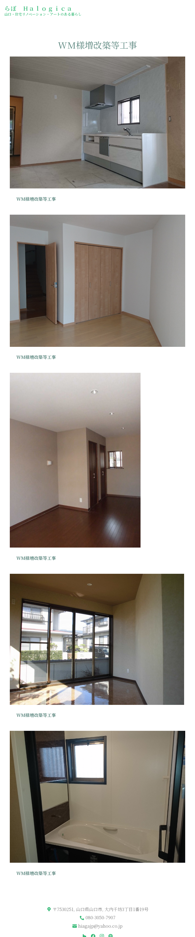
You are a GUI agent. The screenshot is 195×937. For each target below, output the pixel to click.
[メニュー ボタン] (186, 9)
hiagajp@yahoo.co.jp (100, 926)
